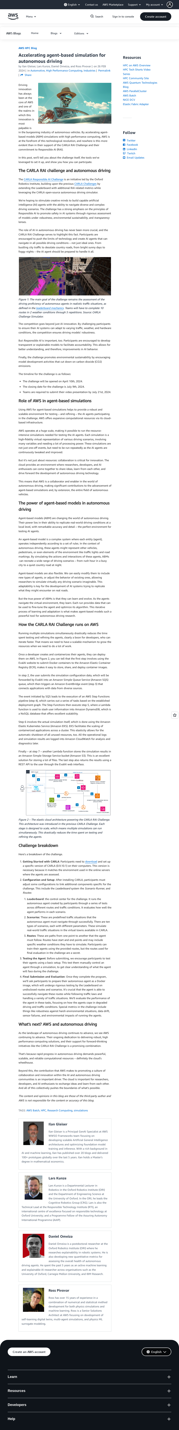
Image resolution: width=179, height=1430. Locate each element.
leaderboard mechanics (50, 308)
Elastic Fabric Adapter (136, 104)
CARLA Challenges (85, 183)
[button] (173, 4)
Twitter (129, 140)
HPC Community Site (136, 78)
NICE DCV (129, 99)
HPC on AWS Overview (136, 65)
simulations (81, 1110)
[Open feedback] (174, 715)
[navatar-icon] (170, 5)
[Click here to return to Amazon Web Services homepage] (13, 18)
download (91, 861)
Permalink (104, 70)
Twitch (129, 153)
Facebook (130, 144)
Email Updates (133, 157)
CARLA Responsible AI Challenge (43, 179)
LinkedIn (130, 149)
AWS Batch (32, 1110)
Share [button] (25, 74)
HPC (43, 1110)
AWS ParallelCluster (135, 91)
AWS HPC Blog (27, 48)
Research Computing (59, 1110)
